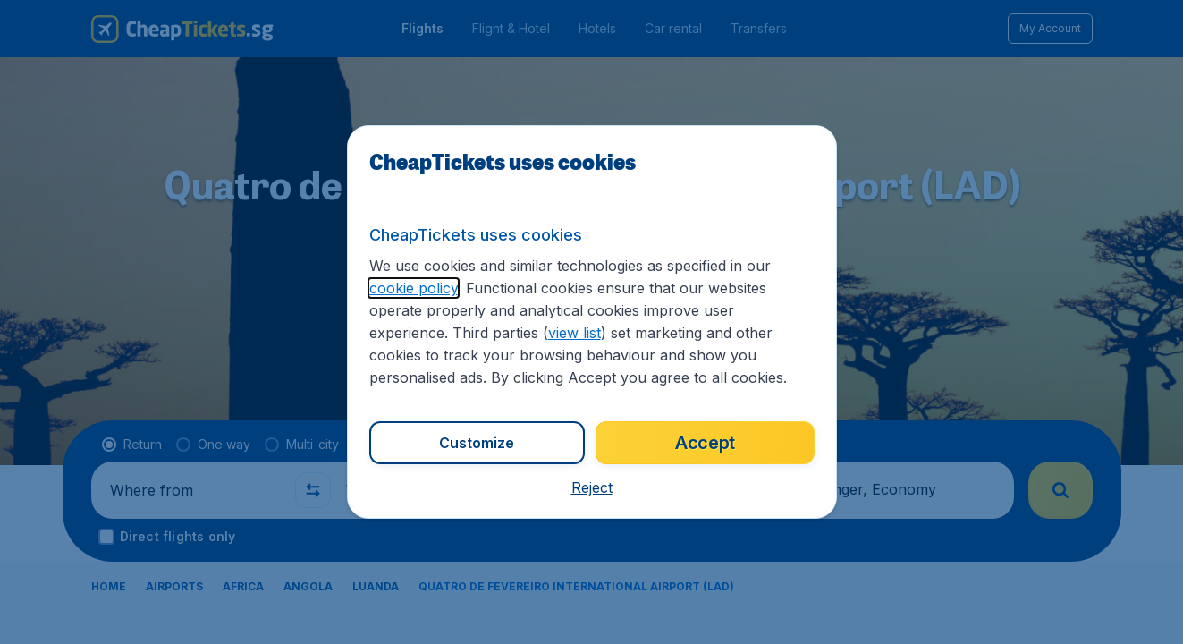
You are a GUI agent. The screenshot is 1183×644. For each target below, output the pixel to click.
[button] (592, 487)
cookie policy (413, 288)
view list (574, 333)
